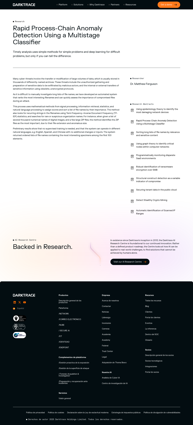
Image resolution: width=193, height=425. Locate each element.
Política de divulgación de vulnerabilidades (162, 413)
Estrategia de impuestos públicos (126, 413)
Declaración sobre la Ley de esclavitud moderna (87, 413)
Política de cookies (56, 413)
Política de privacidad (35, 413)
